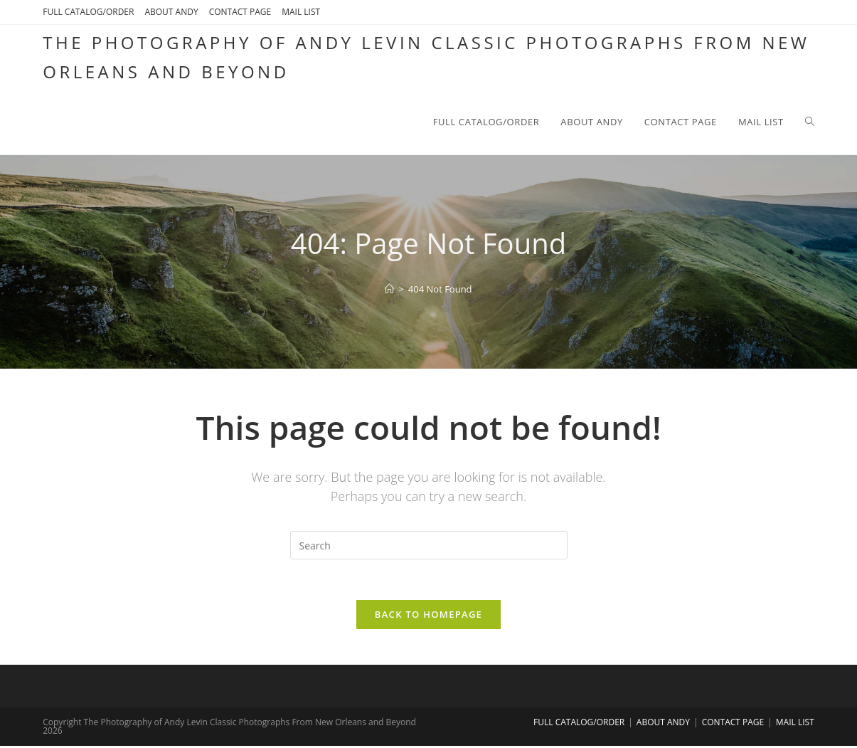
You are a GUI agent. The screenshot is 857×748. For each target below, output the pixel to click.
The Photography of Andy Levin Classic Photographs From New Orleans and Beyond (426, 57)
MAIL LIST (301, 12)
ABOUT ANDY (171, 12)
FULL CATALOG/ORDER (88, 12)
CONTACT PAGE (240, 12)
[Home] (389, 289)
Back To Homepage (428, 616)
